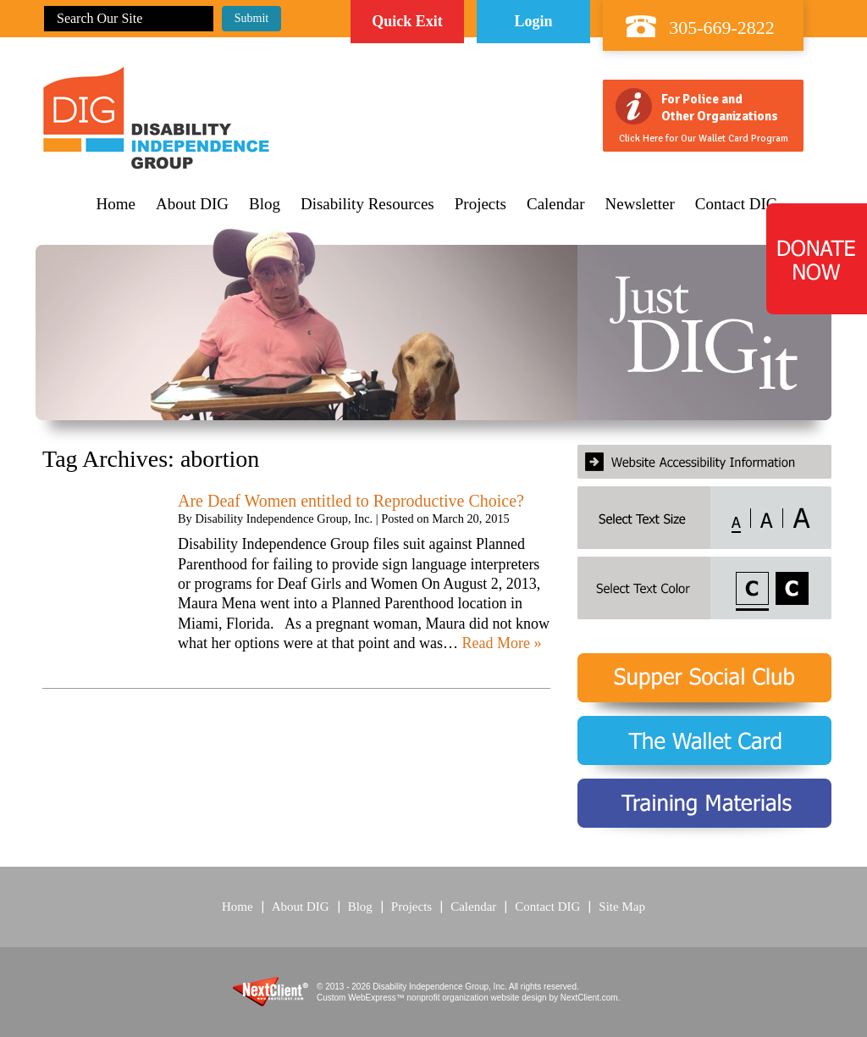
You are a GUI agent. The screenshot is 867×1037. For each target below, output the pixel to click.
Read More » (501, 643)
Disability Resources (367, 204)
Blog (264, 204)
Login (533, 21)
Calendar (556, 204)
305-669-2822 (722, 27)
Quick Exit (407, 21)
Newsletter (640, 204)
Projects (480, 204)
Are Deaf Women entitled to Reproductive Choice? (351, 500)
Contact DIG (736, 204)
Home (116, 204)
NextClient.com (589, 997)
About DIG (192, 204)
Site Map (622, 906)
